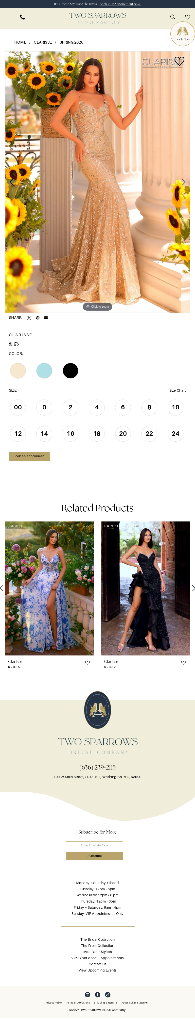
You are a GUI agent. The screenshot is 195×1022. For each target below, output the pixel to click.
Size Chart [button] (177, 391)
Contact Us (97, 968)
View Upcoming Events (98, 974)
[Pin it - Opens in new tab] (37, 318)
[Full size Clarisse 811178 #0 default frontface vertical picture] (97, 182)
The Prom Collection (97, 950)
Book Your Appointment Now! (124, 4)
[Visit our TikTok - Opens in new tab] (107, 999)
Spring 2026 (71, 43)
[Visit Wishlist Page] (187, 17)
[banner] (97, 19)
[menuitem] (7, 17)
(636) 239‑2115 (97, 769)
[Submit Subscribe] (97, 860)
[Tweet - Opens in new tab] (29, 318)
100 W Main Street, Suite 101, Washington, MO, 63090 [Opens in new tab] (97, 779)
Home (20, 43)
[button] (7, 17)
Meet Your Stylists (97, 956)
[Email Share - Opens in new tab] (46, 318)
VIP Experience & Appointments (97, 962)
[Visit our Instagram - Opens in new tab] (87, 999)
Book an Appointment (31, 458)
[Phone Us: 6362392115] (22, 17)
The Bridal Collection (97, 944)
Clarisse (43, 43)
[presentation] (49, 591)
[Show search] (172, 17)
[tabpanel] (97, 182)
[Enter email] (97, 848)
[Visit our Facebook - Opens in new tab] (97, 999)
